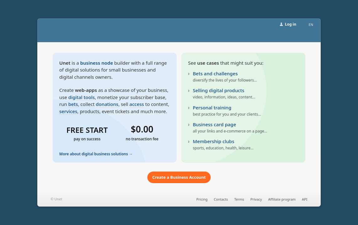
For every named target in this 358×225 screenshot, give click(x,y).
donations (107, 104)
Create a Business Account (179, 177)
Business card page (214, 124)
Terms (239, 199)
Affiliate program (282, 199)
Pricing (202, 199)
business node (96, 63)
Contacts (221, 199)
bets (73, 104)
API (304, 199)
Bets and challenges (215, 73)
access (136, 104)
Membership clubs (213, 141)
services (68, 111)
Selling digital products (218, 90)
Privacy (256, 199)
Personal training (212, 107)
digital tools (81, 97)
